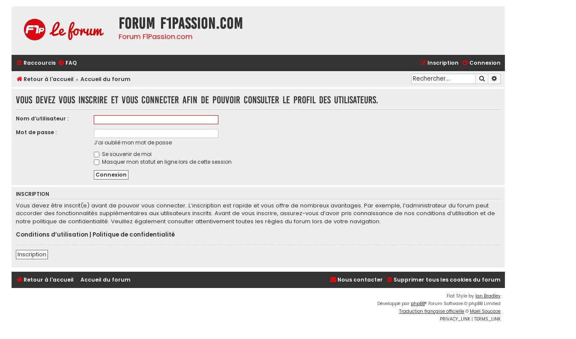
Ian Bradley (488, 296)
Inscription (32, 254)
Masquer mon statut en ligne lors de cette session (163, 161)
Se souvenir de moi (123, 154)
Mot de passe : (36, 132)
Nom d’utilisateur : (42, 118)
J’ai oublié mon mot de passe (133, 142)
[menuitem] (67, 63)
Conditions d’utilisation (52, 235)
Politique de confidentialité (134, 235)
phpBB (418, 303)
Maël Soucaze (485, 311)
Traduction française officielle (431, 311)
